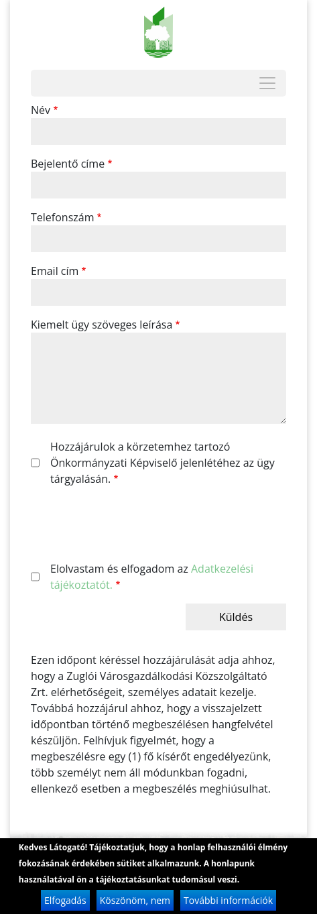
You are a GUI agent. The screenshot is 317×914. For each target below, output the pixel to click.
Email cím (54, 271)
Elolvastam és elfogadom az (151, 576)
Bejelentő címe (68, 163)
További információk (228, 901)
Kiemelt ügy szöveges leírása (101, 324)
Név (40, 110)
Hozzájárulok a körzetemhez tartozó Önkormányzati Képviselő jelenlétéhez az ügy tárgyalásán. (162, 462)
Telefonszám (62, 217)
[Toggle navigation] (267, 83)
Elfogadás (65, 901)
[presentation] (133, 524)
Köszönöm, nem (135, 901)
